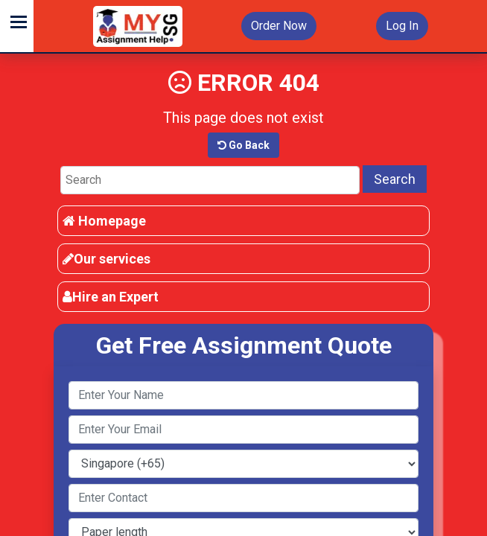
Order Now (279, 26)
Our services (106, 259)
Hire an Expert (111, 296)
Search (395, 179)
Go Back (243, 145)
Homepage (104, 221)
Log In (402, 26)
